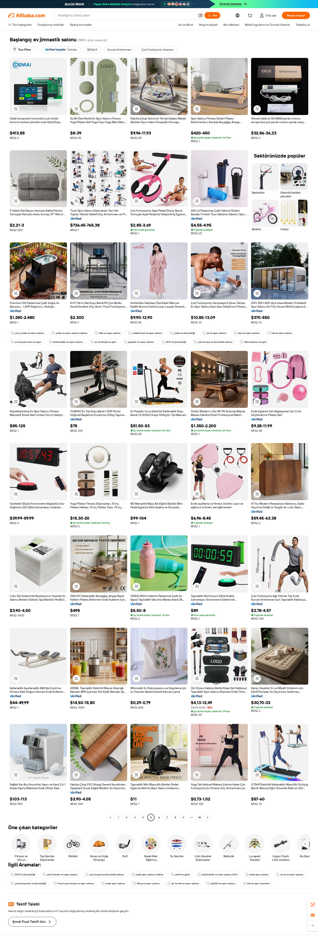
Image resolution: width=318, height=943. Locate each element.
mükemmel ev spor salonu (145, 333)
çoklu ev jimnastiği (182, 333)
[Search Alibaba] (126, 15)
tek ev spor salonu (279, 333)
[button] (200, 15)
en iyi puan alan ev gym (26, 342)
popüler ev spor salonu (139, 342)
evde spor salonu (257, 874)
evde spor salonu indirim (147, 874)
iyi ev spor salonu (214, 333)
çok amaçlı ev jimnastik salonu (213, 342)
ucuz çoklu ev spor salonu (27, 333)
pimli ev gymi (180, 874)
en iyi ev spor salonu (289, 874)
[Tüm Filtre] (22, 49)
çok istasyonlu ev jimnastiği (28, 883)
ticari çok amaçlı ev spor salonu (74, 883)
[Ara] (212, 15)
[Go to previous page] (110, 817)
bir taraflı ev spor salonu (183, 883)
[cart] (251, 16)
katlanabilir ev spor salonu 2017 (217, 874)
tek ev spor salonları (256, 883)
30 (199, 817)
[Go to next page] (207, 817)
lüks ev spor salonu (107, 333)
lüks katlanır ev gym (253, 342)
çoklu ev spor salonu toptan (69, 333)
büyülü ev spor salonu (221, 883)
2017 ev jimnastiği (174, 342)
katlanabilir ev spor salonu (66, 342)
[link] (312, 904)
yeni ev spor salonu (247, 333)
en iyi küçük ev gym (103, 342)
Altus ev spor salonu (146, 883)
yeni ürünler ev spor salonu (60, 874)
